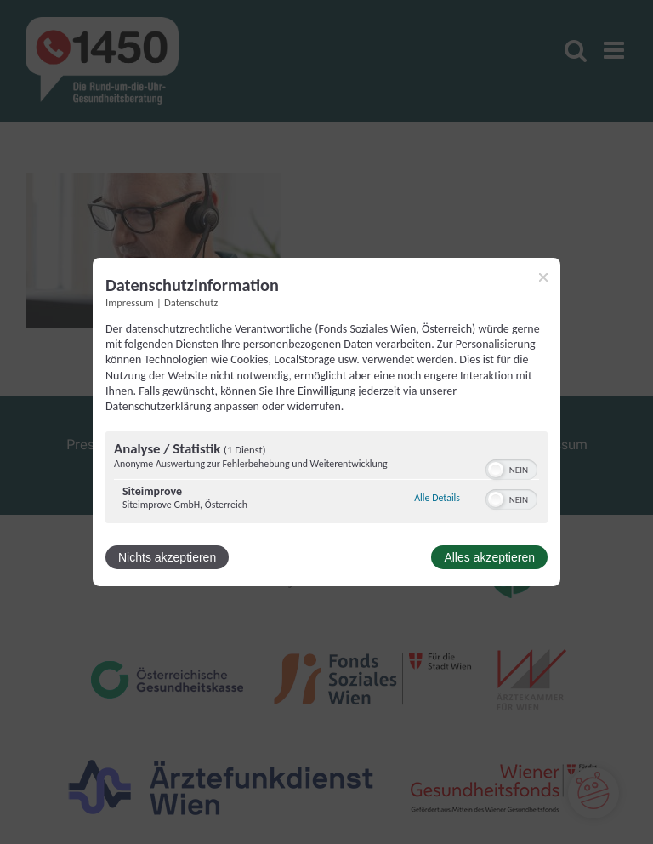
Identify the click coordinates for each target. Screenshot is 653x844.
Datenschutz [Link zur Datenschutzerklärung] (191, 302)
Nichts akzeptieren (167, 557)
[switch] (511, 468)
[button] (495, 469)
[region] (326, 479)
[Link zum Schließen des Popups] (543, 277)
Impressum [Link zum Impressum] (129, 302)
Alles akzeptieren (489, 557)
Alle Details (437, 498)
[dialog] (326, 422)
